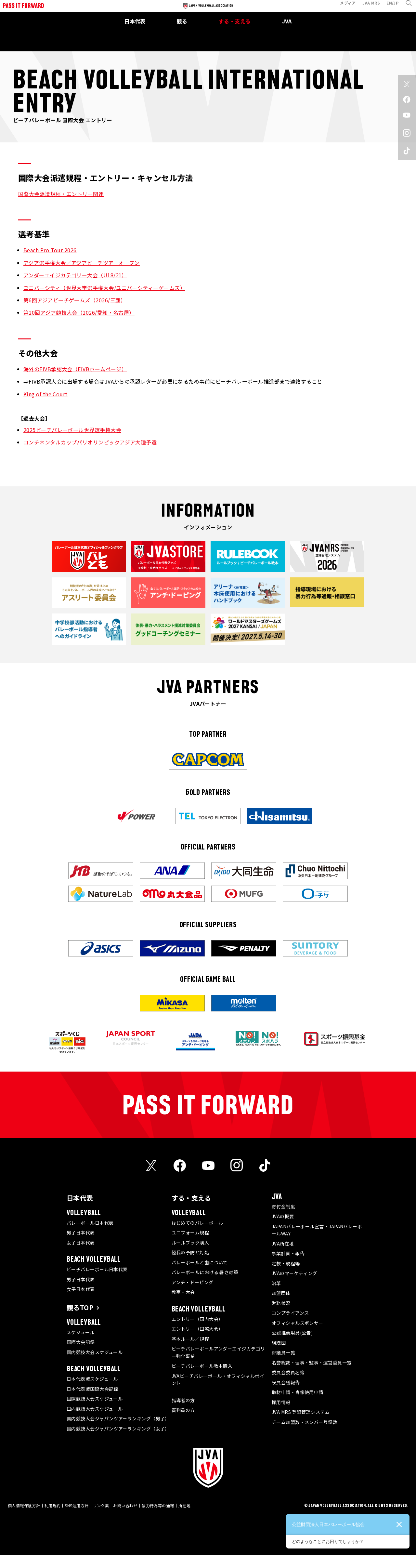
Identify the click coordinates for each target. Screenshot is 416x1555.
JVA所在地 (283, 1243)
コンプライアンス (290, 1313)
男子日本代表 (81, 1232)
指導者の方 (183, 1400)
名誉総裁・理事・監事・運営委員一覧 (312, 1362)
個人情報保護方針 (24, 1505)
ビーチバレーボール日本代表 (97, 1269)
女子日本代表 (81, 1242)
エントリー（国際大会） (197, 1328)
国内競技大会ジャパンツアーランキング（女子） (118, 1428)
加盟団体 (281, 1293)
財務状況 (281, 1303)
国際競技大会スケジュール (95, 1398)
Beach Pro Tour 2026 (50, 250)
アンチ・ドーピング (193, 1282)
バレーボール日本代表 (90, 1222)
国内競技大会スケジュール (95, 1352)
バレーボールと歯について (200, 1262)
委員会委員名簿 (288, 1372)
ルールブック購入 (190, 1242)
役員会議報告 (286, 1382)
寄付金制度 (283, 1206)
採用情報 (281, 1402)
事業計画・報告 (288, 1253)
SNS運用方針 (76, 1505)
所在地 (184, 1505)
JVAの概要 (283, 1216)
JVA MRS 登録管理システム (301, 1412)
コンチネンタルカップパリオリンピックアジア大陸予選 (90, 442)
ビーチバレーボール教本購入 (202, 1366)
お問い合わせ (125, 1505)
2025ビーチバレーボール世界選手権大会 (72, 430)
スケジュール (81, 1332)
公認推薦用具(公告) (292, 1332)
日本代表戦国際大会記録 (92, 1389)
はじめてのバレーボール (197, 1222)
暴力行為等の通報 (158, 1505)
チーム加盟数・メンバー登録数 (304, 1422)
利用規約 (53, 1505)
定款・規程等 (286, 1263)
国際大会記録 (81, 1342)
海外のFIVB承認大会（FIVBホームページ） (75, 369)
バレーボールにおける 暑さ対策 (205, 1272)
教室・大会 (183, 1292)
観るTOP (80, 1307)
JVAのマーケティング (294, 1273)
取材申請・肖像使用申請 (297, 1392)
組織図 (279, 1342)
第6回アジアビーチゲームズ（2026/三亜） (74, 300)
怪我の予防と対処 (190, 1252)
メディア (343, 7)
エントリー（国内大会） (197, 1319)
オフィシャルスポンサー (297, 1323)
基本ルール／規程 (190, 1339)
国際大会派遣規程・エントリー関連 (61, 194)
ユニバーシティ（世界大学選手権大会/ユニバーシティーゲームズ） (104, 288)
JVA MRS (366, 7)
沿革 (276, 1283)
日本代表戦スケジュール (92, 1379)
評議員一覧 (283, 1352)
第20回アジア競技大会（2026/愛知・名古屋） (79, 312)
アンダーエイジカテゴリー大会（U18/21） (75, 275)
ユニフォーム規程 (190, 1232)
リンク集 (101, 1505)
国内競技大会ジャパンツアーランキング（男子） (118, 1418)
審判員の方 (183, 1410)
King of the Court (45, 394)
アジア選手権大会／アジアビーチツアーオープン (81, 263)
